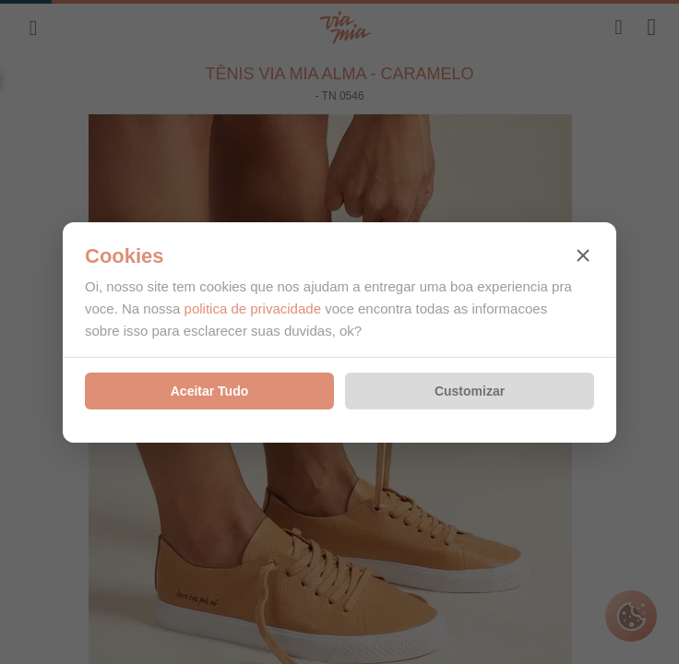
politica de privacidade (253, 308)
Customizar (470, 391)
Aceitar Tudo (210, 391)
